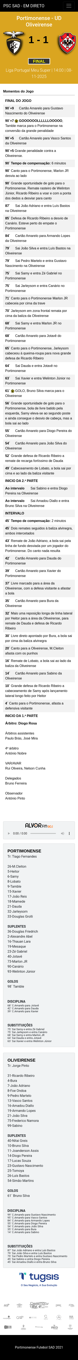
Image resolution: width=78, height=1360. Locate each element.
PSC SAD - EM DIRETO (24, 5)
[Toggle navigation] (69, 6)
